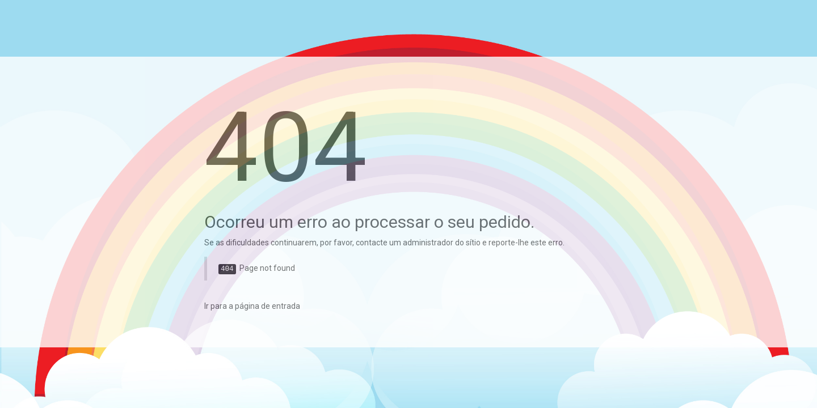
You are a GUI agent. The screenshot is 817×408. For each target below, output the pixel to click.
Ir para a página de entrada (252, 306)
